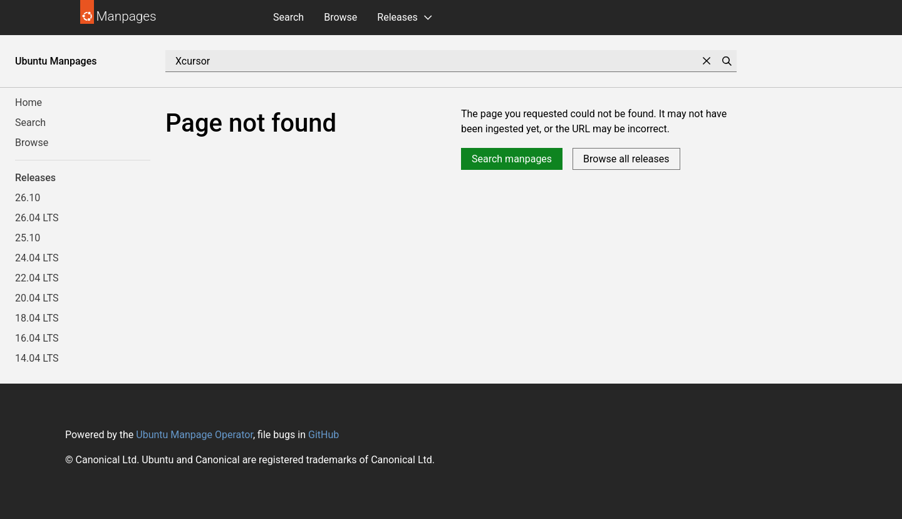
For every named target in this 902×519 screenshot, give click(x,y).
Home (28, 102)
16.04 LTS (37, 338)
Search (288, 17)
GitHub (323, 435)
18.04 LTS (37, 318)
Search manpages (512, 159)
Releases (397, 17)
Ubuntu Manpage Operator (194, 435)
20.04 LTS (37, 298)
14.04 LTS (37, 358)
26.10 (27, 198)
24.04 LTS (37, 258)
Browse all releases (626, 159)
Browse (340, 17)
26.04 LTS (37, 218)
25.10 (27, 238)
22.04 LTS (37, 278)
